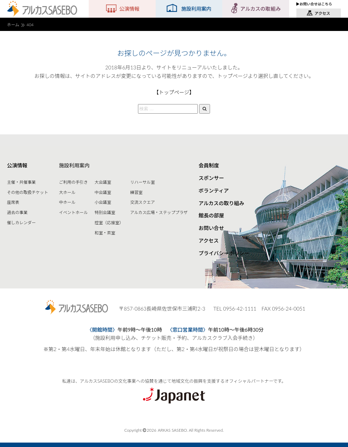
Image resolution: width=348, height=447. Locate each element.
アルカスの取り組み (221, 203)
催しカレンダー (21, 222)
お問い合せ (211, 228)
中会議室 (102, 192)
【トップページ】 (174, 92)
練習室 (136, 192)
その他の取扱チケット (27, 192)
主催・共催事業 (21, 182)
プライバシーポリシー (223, 253)
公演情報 (17, 165)
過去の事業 (17, 212)
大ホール (67, 192)
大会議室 (102, 182)
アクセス (208, 240)
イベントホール (73, 212)
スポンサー (211, 178)
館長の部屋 (211, 215)
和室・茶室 (104, 232)
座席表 (13, 202)
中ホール (67, 202)
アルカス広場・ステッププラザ (159, 212)
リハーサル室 (142, 182)
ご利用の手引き (73, 182)
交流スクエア (142, 202)
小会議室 (102, 202)
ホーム (13, 24)
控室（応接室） (108, 222)
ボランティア (213, 190)
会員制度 (208, 165)
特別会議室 (104, 212)
